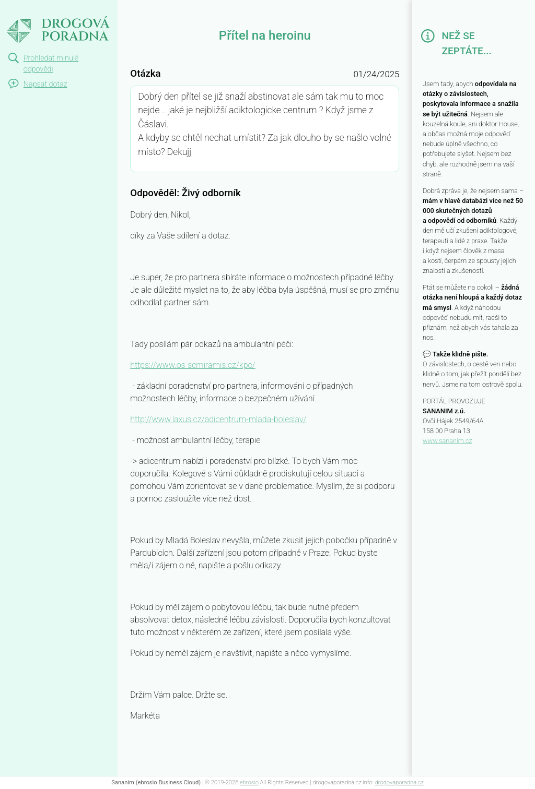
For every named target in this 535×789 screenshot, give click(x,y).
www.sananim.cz (447, 441)
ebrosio (249, 782)
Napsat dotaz (45, 84)
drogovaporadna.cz (399, 782)
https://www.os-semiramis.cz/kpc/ (192, 365)
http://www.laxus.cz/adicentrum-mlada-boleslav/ (218, 419)
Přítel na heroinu (46, 9)
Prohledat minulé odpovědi (51, 64)
